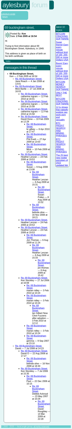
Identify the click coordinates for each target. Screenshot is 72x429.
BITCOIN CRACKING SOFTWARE (62, 36)
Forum (39, 5)
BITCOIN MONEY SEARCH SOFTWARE (62, 86)
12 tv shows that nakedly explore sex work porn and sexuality (62, 113)
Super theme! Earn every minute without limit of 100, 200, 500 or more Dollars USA (62, 51)
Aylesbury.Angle (8, 14)
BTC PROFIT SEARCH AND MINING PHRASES (61, 129)
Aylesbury (15, 5)
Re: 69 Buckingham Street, (28, 79)
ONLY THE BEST (61, 94)
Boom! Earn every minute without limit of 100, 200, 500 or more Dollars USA (62, 71)
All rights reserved (41, 426)
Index (8, 61)
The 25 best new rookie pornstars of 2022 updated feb (62, 160)
